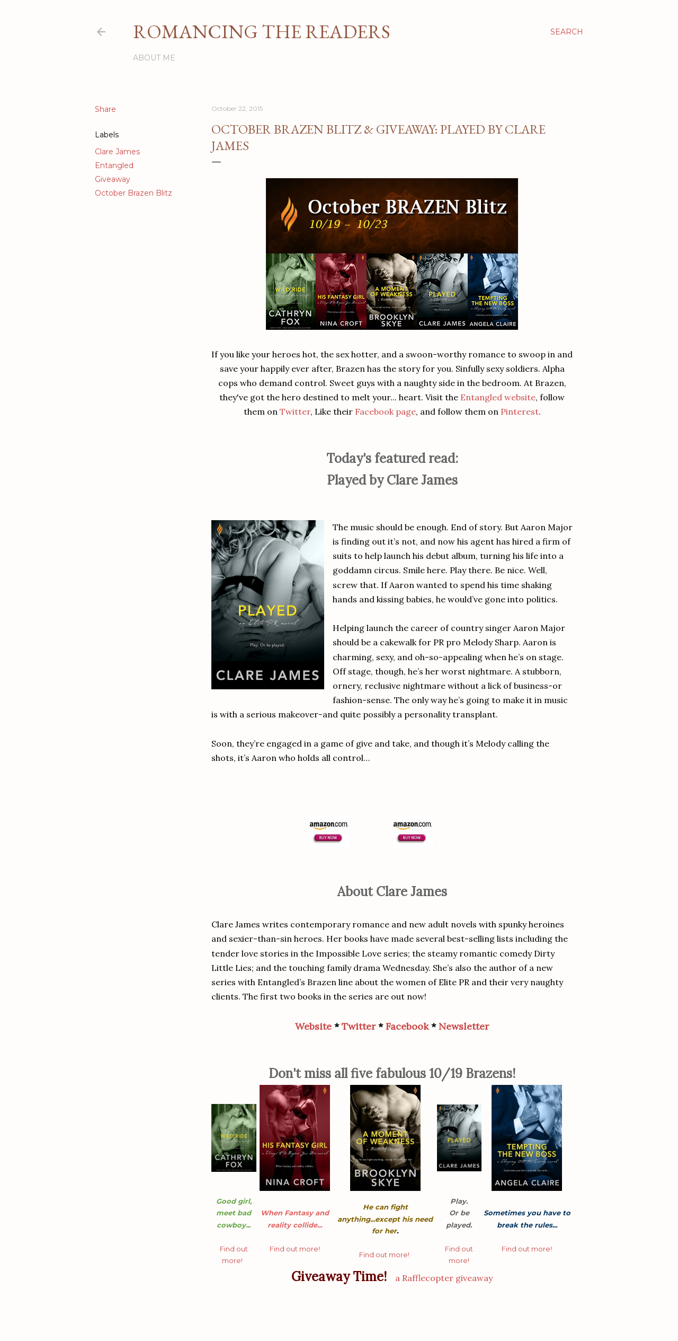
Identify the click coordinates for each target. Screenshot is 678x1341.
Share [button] (105, 109)
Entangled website (498, 397)
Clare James (117, 151)
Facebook (407, 1026)
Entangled (114, 165)
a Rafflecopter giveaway (444, 1278)
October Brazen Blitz (133, 193)
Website (313, 1026)
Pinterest (520, 411)
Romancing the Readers (261, 31)
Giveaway (112, 179)
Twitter (295, 411)
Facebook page (385, 411)
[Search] (566, 32)
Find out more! (295, 1248)
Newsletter (464, 1026)
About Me (154, 58)
